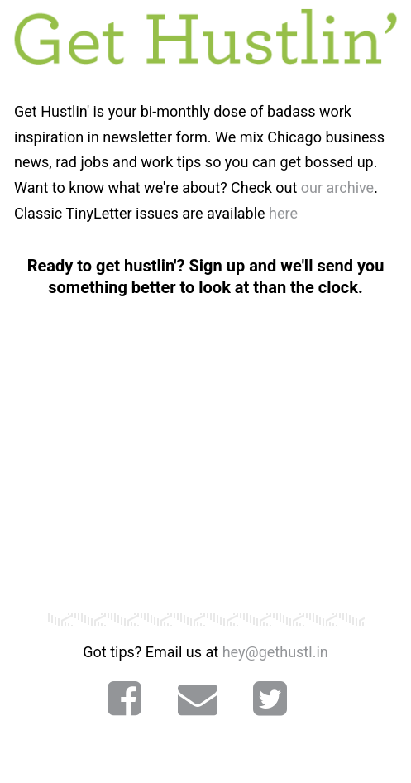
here (283, 213)
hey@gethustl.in (275, 652)
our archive (337, 187)
